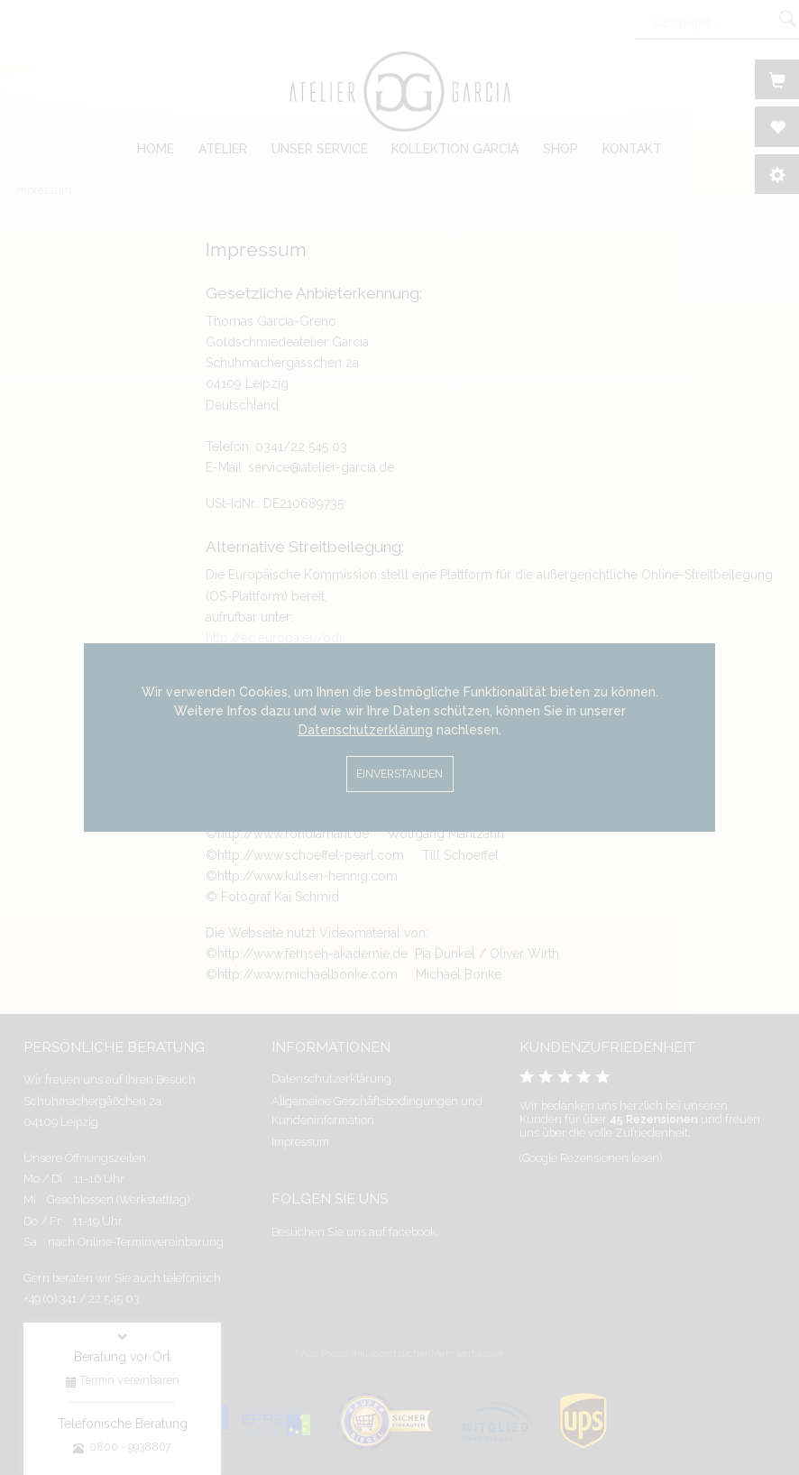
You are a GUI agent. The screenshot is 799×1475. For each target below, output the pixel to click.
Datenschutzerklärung (365, 730)
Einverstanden (399, 773)
